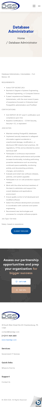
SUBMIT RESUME (21, 231)
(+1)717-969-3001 (9, 336)
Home (21, 38)
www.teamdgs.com (9, 340)
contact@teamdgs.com (10, 332)
